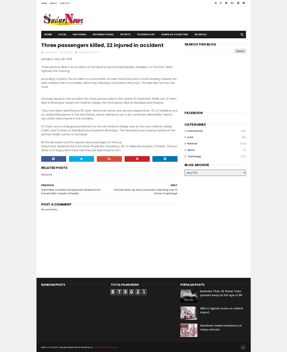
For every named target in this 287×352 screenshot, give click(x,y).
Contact (65, 3)
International (103, 34)
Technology (146, 34)
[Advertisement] (177, 18)
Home (44, 3)
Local (62, 34)
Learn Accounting (174, 34)
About (53, 3)
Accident (83, 52)
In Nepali (201, 34)
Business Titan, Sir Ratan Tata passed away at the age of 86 (221, 293)
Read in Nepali (82, 347)
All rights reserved (106, 347)
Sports (125, 34)
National (79, 34)
